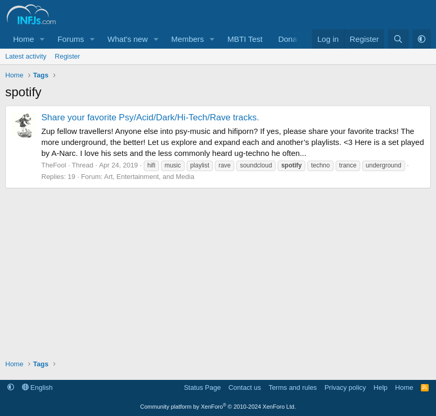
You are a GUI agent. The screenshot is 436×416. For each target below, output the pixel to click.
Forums (71, 39)
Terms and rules (293, 387)
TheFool (53, 165)
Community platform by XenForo (218, 406)
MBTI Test (244, 39)
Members (187, 39)
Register (67, 56)
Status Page (202, 387)
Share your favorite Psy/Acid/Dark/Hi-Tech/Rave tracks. (150, 117)
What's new (128, 39)
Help (381, 387)
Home (23, 39)
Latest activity (26, 56)
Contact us (244, 387)
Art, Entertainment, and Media (149, 177)
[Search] (398, 39)
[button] (42, 39)
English (37, 387)
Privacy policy (345, 387)
